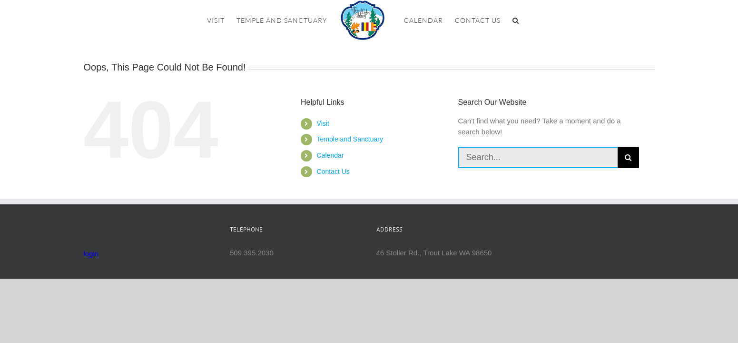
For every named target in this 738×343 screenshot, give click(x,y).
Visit (323, 123)
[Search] (628, 157)
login (91, 254)
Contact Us (333, 171)
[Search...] (538, 157)
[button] (536, 20)
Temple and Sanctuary (350, 139)
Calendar (330, 155)
